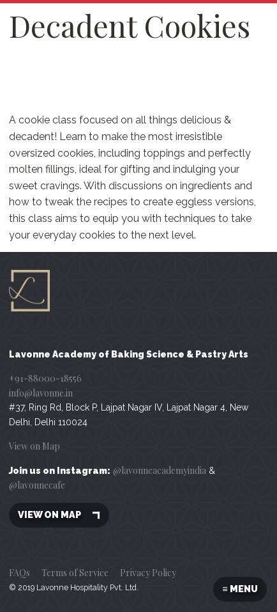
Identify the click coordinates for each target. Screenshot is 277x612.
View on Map (34, 446)
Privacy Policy (148, 573)
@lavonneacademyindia (159, 470)
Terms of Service (75, 573)
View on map (59, 515)
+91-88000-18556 (45, 378)
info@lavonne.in (41, 393)
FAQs (19, 573)
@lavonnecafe (37, 485)
